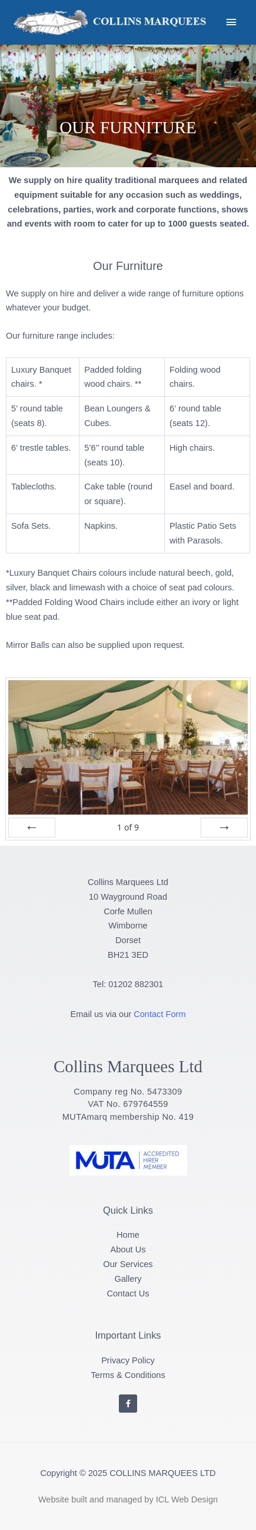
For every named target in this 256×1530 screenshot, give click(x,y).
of (128, 827)
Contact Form (159, 1014)
